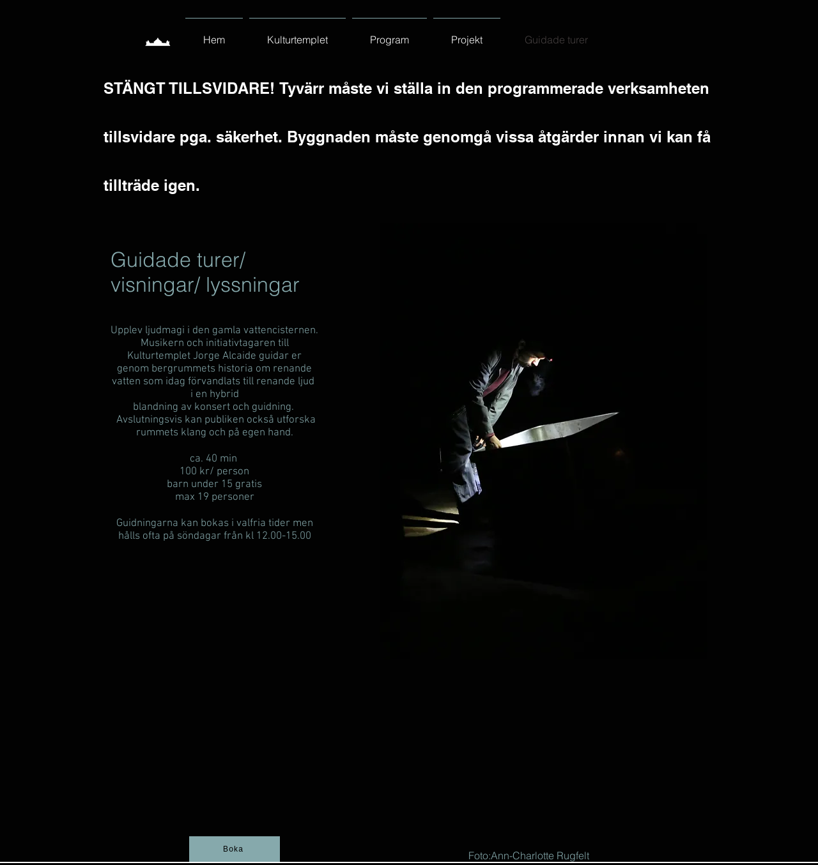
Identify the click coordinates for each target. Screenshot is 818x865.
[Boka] (234, 849)
